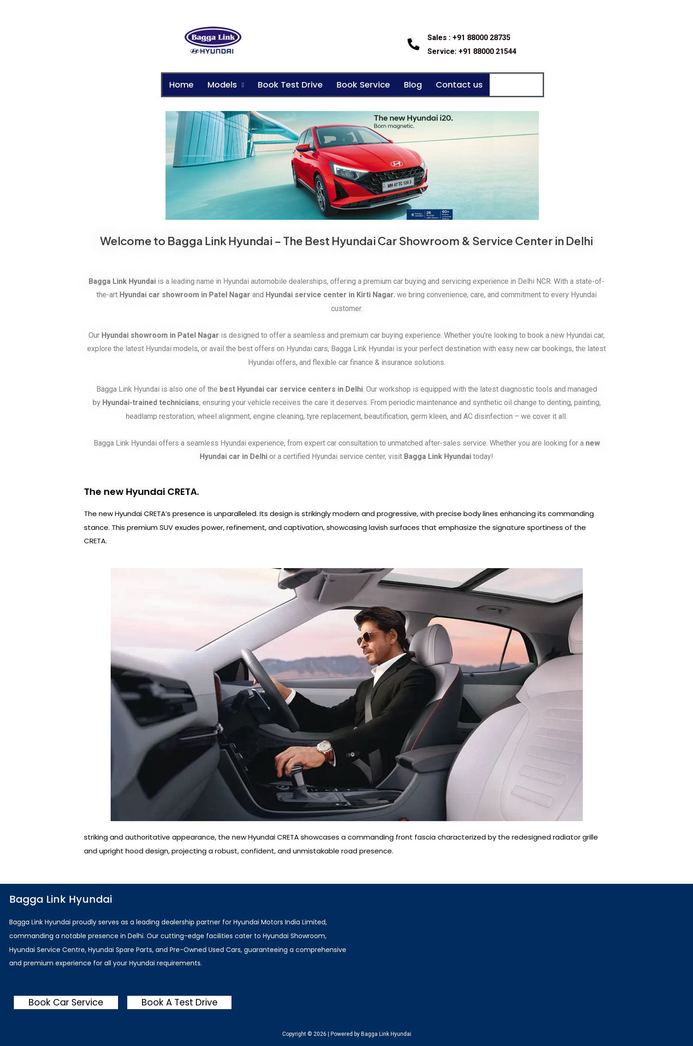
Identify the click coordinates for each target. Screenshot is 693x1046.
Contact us (480, 85)
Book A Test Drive (179, 1002)
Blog (431, 85)
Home (182, 85)
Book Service (378, 85)
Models (230, 85)
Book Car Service (66, 1002)
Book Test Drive (300, 85)
